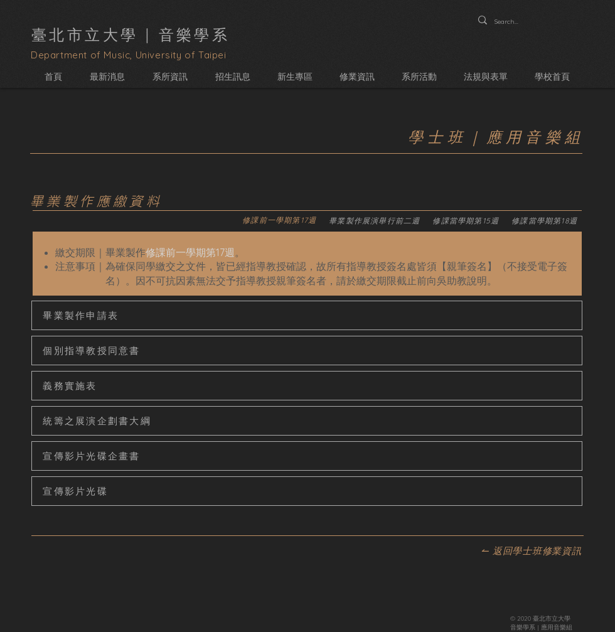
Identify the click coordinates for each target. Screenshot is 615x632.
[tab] (279, 221)
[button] (170, 77)
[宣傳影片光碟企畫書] (306, 456)
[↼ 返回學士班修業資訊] (531, 551)
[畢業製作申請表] (306, 315)
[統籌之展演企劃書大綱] (306, 421)
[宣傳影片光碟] (306, 491)
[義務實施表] (306, 385)
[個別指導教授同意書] (306, 350)
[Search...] (509, 22)
